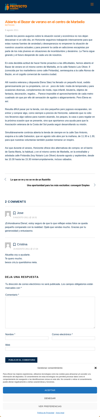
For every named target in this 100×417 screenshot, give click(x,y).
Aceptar (50, 390)
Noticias (10, 25)
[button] (95, 367)
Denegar (50, 398)
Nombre (10, 334)
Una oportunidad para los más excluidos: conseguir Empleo (47, 185)
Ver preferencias (50, 406)
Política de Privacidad (45, 413)
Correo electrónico (62, 334)
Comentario (12, 295)
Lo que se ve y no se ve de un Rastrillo (30, 180)
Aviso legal (60, 413)
